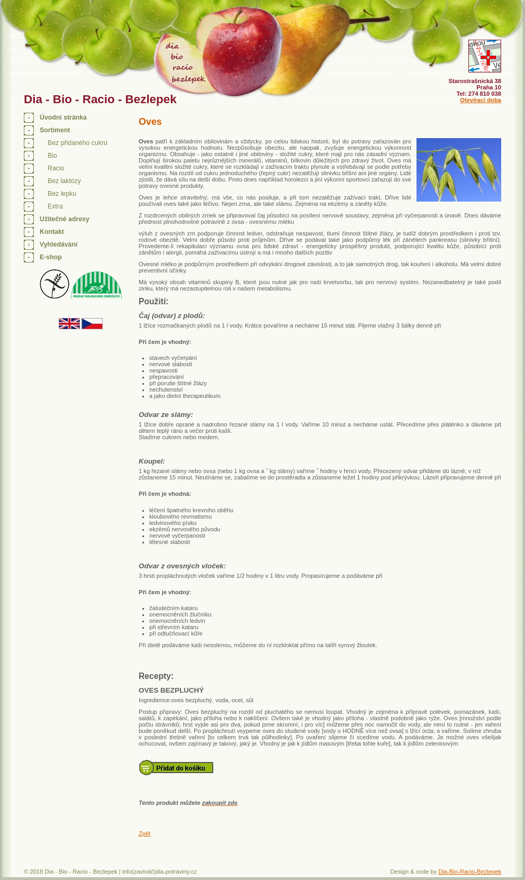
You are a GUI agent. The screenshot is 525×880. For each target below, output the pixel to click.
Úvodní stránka (63, 117)
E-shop (51, 257)
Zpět (144, 833)
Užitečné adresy (64, 219)
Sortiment (55, 130)
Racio (56, 168)
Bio (52, 155)
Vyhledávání (58, 244)
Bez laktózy (64, 181)
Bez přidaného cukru (77, 143)
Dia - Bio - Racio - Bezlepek (100, 99)
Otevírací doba (480, 100)
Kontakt (52, 231)
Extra (55, 206)
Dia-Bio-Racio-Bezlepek (469, 871)
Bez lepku (62, 193)
